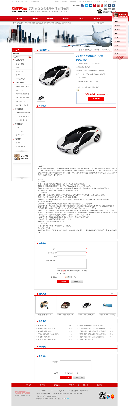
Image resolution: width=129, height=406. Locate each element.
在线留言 (98, 2)
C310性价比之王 (21, 120)
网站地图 (106, 2)
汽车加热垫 (28, 23)
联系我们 (96, 19)
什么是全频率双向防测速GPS (47, 340)
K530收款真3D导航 (22, 94)
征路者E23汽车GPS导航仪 (107, 315)
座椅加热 (58, 23)
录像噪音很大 (42, 325)
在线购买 (96, 98)
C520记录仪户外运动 (23, 113)
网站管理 (60, 399)
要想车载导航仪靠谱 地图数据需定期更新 (92, 337)
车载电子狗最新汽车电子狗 (65, 315)
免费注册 (64, 2)
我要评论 (42, 356)
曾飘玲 (117, 41)
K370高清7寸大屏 (22, 105)
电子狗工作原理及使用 (86, 340)
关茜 (116, 45)
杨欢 (116, 21)
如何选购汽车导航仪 (44, 337)
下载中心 (81, 19)
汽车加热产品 (19, 60)
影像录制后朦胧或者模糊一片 (46, 328)
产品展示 (50, 19)
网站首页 (19, 19)
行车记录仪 (19, 109)
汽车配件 (18, 139)
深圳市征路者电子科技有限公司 (40, 14)
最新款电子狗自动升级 (44, 315)
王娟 (116, 37)
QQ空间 (84, 87)
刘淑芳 (117, 33)
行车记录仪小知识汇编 (44, 331)
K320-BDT (19, 90)
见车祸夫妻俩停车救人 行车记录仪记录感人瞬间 (93, 331)
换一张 (73, 277)
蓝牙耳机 (19, 143)
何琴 (116, 49)
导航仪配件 (19, 124)
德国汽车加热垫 (66, 23)
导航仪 (18, 75)
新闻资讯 (66, 19)
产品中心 (96, 50)
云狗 (17, 68)
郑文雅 (117, 25)
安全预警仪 (20, 64)
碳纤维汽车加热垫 (37, 23)
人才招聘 (89, 2)
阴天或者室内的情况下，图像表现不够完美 (92, 328)
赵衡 (116, 53)
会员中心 (56, 2)
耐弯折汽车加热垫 (49, 23)
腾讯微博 (94, 87)
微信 (98, 87)
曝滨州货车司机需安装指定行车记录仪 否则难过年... (93, 334)
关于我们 (35, 19)
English (114, 2)
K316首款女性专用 (22, 98)
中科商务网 (52, 399)
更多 (113, 294)
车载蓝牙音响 (20, 146)
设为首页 (81, 2)
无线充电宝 (20, 71)
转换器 (18, 128)
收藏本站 (73, 2)
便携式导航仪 (19, 83)
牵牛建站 (45, 399)
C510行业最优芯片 (22, 116)
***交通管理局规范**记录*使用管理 (48, 334)
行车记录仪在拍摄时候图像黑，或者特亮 (91, 325)
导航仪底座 (20, 135)
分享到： (79, 87)
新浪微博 (88, 87)
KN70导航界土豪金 (22, 86)
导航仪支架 (20, 131)
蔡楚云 (117, 29)
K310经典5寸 (20, 101)
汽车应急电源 (20, 79)
